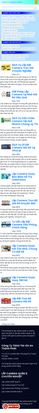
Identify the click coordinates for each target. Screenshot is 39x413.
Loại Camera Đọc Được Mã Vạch (9, 30)
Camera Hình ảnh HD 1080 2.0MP (10, 46)
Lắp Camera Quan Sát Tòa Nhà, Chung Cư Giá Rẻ (24, 248)
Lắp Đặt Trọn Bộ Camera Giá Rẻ (21, 300)
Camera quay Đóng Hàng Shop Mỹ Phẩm (12, 25)
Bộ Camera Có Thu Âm (7, 58)
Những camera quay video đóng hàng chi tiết (13, 27)
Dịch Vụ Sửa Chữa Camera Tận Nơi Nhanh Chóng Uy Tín (25, 121)
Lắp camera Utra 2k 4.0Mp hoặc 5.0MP (11, 48)
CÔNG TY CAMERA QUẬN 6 (12, 2)
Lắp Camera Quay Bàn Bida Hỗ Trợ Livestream (23, 176)
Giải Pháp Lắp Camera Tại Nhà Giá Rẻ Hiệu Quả (24, 94)
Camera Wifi (5, 16)
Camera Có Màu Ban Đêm (22, 56)
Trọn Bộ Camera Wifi (19, 58)
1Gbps (3, 38)
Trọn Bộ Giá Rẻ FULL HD (8, 56)
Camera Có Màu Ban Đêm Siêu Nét (10, 36)
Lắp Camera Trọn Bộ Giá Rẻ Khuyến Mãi (24, 202)
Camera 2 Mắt (31, 19)
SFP (19, 38)
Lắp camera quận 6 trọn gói (13, 385)
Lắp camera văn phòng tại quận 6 (15, 388)
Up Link (15, 38)
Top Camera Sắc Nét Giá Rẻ (27, 36)
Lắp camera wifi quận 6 (11, 382)
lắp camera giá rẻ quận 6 (12, 391)
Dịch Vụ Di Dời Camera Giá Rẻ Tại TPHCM (23, 147)
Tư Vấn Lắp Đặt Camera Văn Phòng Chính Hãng (24, 224)
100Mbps (9, 38)
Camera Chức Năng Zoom (15, 16)
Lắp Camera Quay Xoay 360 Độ (23, 279)
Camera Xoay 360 (22, 19)
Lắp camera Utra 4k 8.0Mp (28, 48)
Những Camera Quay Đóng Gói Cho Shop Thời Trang (15, 22)
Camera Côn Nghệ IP (28, 16)
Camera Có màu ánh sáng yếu (9, 19)
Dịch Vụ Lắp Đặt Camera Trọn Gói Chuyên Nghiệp (22, 68)
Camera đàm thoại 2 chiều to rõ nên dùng (12, 33)
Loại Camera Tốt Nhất (29, 33)
